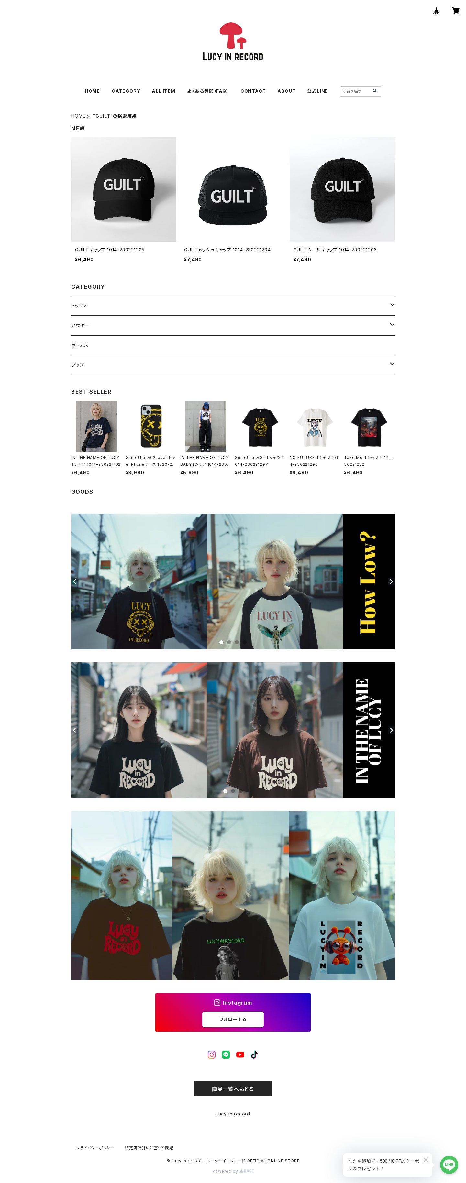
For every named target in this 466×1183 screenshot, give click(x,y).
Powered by (233, 1171)
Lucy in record (233, 1113)
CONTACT (253, 91)
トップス (79, 305)
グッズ (77, 365)
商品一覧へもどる (233, 1089)
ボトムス (80, 345)
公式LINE (317, 91)
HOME (92, 91)
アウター (80, 325)
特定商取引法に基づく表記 (149, 1148)
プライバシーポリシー (95, 1148)
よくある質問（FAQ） (208, 91)
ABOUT (286, 91)
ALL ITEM (163, 91)
